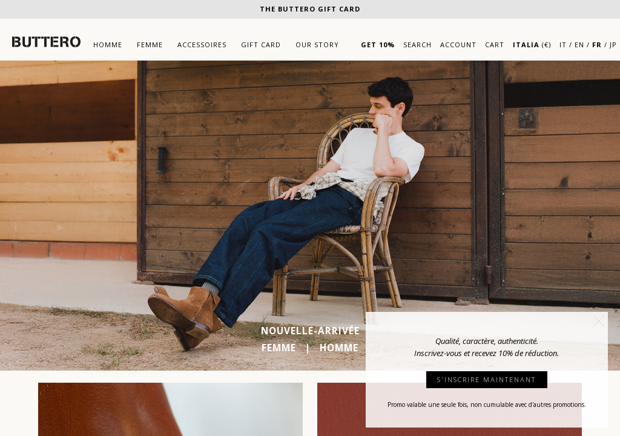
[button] (599, 321)
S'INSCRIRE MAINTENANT (486, 379)
